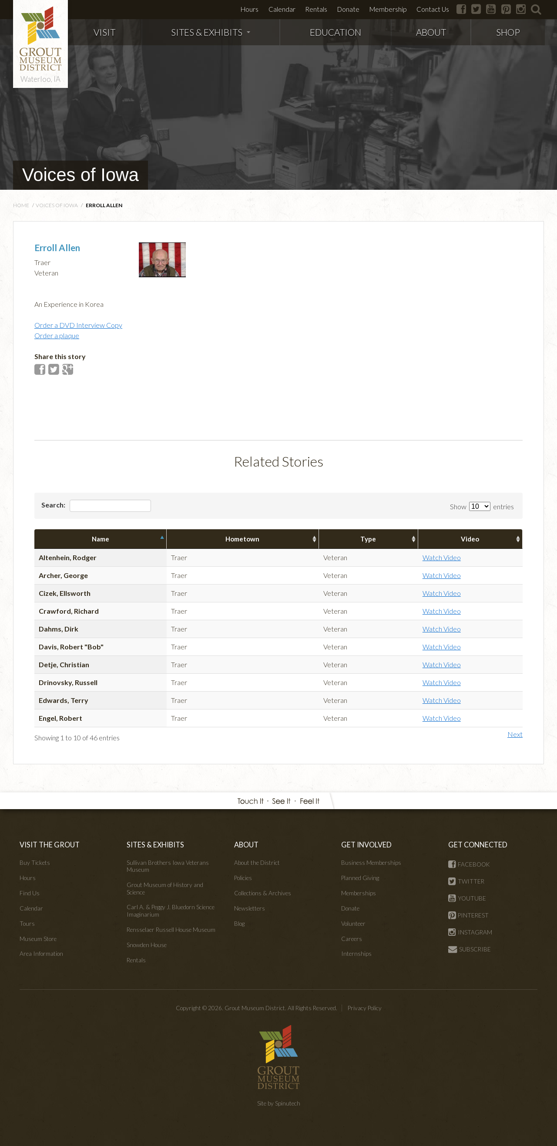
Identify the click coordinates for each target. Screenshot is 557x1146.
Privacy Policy (365, 1008)
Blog (239, 923)
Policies (243, 877)
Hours (249, 9)
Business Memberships (371, 862)
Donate (348, 9)
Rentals (316, 9)
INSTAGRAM (470, 932)
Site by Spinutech (278, 1103)
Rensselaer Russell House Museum (171, 929)
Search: (96, 506)
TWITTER (466, 881)
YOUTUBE (467, 898)
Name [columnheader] (100, 539)
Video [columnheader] (470, 539)
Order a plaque (56, 335)
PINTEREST (468, 915)
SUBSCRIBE (469, 949)
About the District (257, 862)
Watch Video (442, 557)
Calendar (281, 9)
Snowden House (147, 944)
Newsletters (249, 908)
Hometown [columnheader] (242, 539)
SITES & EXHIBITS (210, 32)
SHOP (508, 32)
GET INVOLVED (366, 844)
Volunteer (353, 923)
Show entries (482, 506)
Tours (27, 923)
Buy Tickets (35, 862)
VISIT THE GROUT (50, 844)
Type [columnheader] (368, 539)
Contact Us (432, 9)
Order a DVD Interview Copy (78, 325)
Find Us (30, 893)
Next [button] (515, 734)
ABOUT (431, 32)
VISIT (104, 32)
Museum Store (38, 938)
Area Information (41, 953)
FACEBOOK (469, 864)
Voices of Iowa (80, 175)
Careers (351, 938)
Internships (356, 953)
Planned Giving (360, 877)
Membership (387, 9)
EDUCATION (335, 32)
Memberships (358, 893)
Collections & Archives (262, 893)
